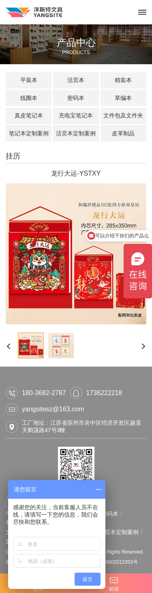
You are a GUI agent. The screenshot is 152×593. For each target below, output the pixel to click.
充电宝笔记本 (76, 115)
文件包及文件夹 (123, 115)
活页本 (75, 80)
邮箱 (114, 583)
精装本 (123, 80)
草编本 (123, 98)
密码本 (75, 98)
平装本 (28, 80)
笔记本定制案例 (29, 133)
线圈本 (28, 98)
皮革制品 (123, 133)
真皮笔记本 (29, 115)
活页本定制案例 (76, 133)
